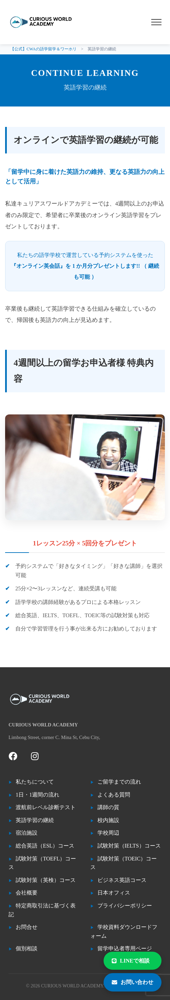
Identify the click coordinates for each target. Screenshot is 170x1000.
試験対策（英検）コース (46, 880)
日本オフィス (113, 893)
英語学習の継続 (35, 820)
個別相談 (26, 948)
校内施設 (108, 820)
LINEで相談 (131, 961)
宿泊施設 (26, 833)
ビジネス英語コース (121, 880)
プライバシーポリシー (124, 905)
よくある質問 (113, 795)
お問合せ (26, 927)
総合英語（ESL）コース (45, 846)
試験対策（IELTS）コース (129, 846)
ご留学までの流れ (119, 782)
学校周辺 (108, 833)
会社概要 (26, 893)
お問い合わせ (132, 982)
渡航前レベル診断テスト (46, 807)
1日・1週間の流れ (37, 795)
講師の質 (108, 807)
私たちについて (35, 782)
